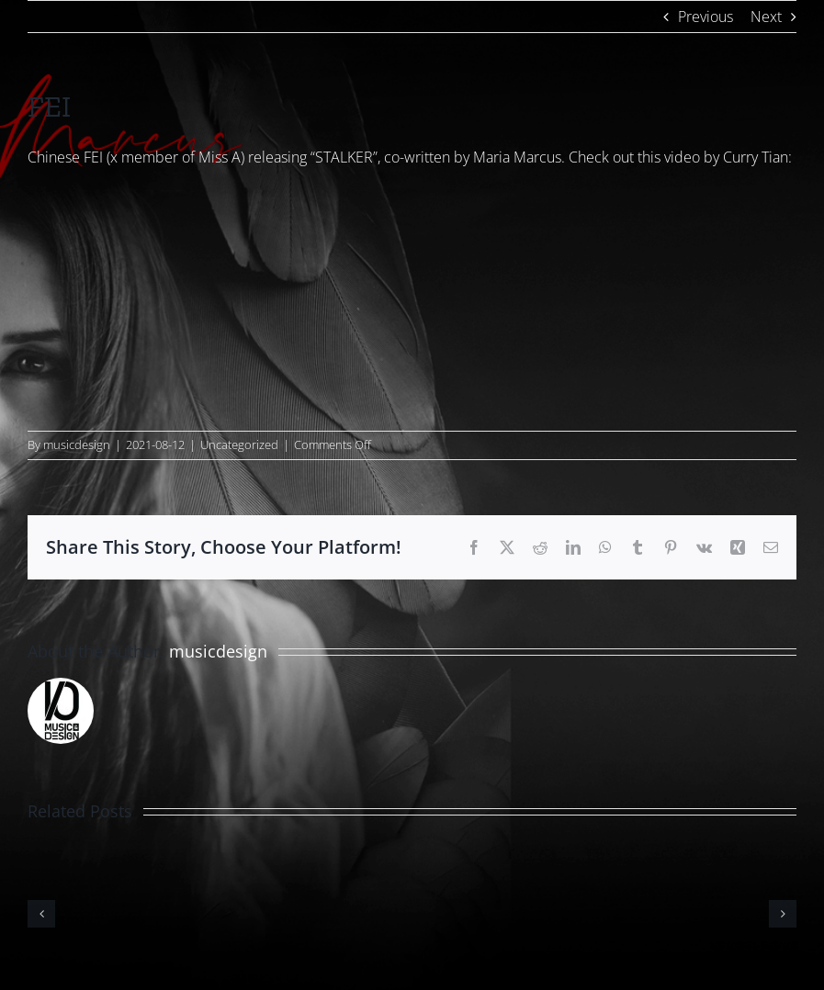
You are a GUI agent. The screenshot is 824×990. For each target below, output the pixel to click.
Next (766, 16)
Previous (705, 16)
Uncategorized (239, 444)
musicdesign (76, 444)
